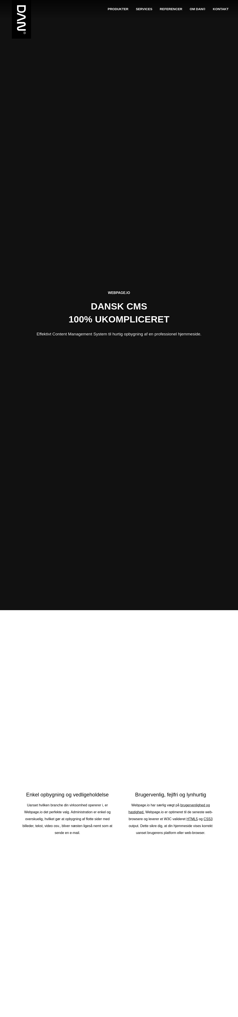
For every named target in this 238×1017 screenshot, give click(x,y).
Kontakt (220, 9)
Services (145, 9)
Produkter (119, 9)
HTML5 (190, 819)
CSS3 (206, 819)
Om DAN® (197, 9)
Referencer (171, 9)
